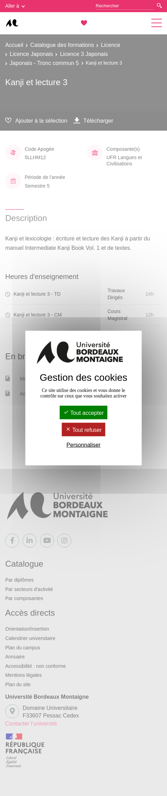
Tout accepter (83, 413)
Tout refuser (83, 430)
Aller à (15, 6)
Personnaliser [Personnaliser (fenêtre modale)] (83, 445)
